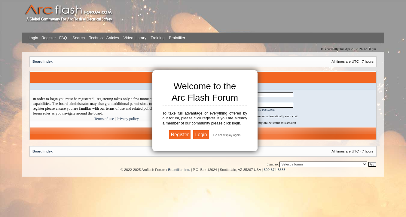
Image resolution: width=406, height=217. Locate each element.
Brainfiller (177, 38)
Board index (42, 61)
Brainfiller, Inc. (179, 169)
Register (48, 38)
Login (33, 38)
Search (78, 38)
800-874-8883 (274, 169)
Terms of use (104, 119)
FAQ (62, 38)
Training (157, 38)
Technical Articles (104, 38)
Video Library (135, 38)
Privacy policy (128, 119)
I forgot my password (260, 109)
